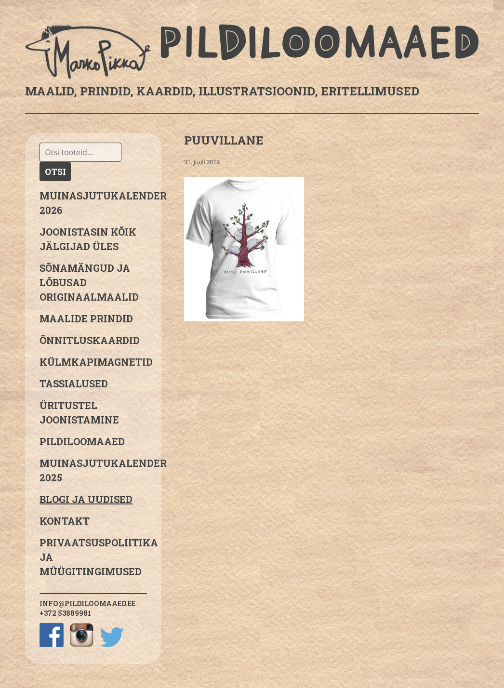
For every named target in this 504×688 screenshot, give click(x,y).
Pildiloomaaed (82, 441)
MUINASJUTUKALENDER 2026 (93, 202)
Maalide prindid (86, 318)
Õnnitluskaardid (90, 340)
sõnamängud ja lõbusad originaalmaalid (89, 282)
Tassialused (74, 383)
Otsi (55, 171)
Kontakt (65, 521)
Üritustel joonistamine (79, 412)
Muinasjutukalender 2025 (93, 470)
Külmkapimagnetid (93, 362)
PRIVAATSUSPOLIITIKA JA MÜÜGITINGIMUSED (93, 557)
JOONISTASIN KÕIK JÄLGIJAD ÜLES (88, 238)
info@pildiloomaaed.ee (87, 603)
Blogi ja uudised (86, 499)
